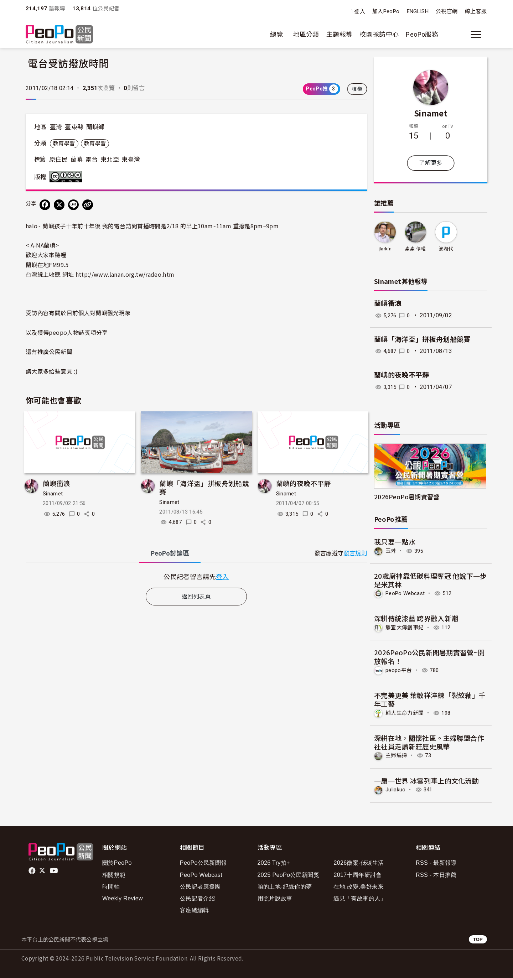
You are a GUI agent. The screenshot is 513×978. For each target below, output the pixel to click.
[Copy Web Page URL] (87, 204)
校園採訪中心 (379, 34)
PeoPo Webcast (407, 593)
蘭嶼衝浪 (56, 483)
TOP (478, 938)
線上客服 (476, 11)
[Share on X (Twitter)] (59, 204)
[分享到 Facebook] (45, 204)
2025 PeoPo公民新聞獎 (288, 873)
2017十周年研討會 (357, 873)
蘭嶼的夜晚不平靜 (303, 483)
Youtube (54, 869)
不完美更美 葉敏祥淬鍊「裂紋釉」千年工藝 (430, 699)
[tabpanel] (196, 576)
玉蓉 (391, 550)
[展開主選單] (476, 34)
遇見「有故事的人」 (359, 897)
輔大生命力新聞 (405, 712)
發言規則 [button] (355, 553)
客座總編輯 (194, 909)
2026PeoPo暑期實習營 (407, 496)
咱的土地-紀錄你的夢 (285, 885)
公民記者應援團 (200, 885)
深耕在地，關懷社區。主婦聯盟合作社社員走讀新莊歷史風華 (429, 741)
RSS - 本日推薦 (436, 873)
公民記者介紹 (197, 897)
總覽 (276, 34)
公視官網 (446, 11)
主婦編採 (397, 754)
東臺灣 (130, 159)
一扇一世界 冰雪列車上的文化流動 (426, 779)
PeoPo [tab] (170, 553)
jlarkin (385, 248)
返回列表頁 (196, 596)
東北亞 (109, 159)
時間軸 (111, 885)
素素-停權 (415, 248)
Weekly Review (122, 897)
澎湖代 (446, 248)
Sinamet (53, 493)
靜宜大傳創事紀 (405, 627)
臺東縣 (74, 127)
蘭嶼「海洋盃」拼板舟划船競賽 (204, 487)
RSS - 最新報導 (436, 862)
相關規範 (113, 873)
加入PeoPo (386, 11)
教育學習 (64, 143)
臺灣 (56, 127)
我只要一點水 (394, 541)
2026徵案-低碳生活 (358, 862)
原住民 (58, 159)
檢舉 (357, 89)
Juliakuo (396, 788)
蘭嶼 (77, 159)
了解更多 (430, 163)
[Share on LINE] (73, 204)
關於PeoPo (117, 862)
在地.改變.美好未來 (358, 885)
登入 (359, 11)
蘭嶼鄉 (95, 127)
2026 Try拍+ (274, 862)
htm (125, 274)
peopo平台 (399, 669)
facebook (32, 869)
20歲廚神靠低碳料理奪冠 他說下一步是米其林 (430, 580)
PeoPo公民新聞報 (203, 862)
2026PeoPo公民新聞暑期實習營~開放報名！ (429, 656)
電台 (92, 159)
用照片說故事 (275, 897)
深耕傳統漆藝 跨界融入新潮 (416, 618)
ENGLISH (418, 11)
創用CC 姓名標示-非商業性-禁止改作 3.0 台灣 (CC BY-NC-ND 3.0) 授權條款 (67, 176)
